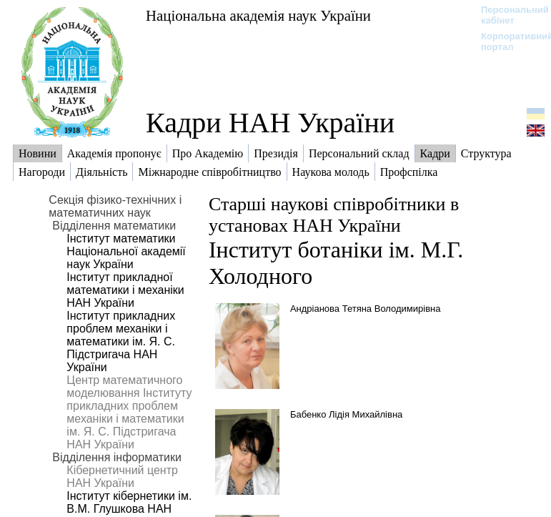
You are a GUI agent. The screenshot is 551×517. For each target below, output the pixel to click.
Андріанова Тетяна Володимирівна (365, 308)
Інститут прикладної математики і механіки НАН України (125, 290)
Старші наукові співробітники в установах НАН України (334, 215)
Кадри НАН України (270, 123)
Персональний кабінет (508, 15)
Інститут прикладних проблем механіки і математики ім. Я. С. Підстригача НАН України (120, 341)
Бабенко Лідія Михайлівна (346, 414)
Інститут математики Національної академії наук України (125, 251)
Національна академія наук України (258, 15)
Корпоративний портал (508, 41)
